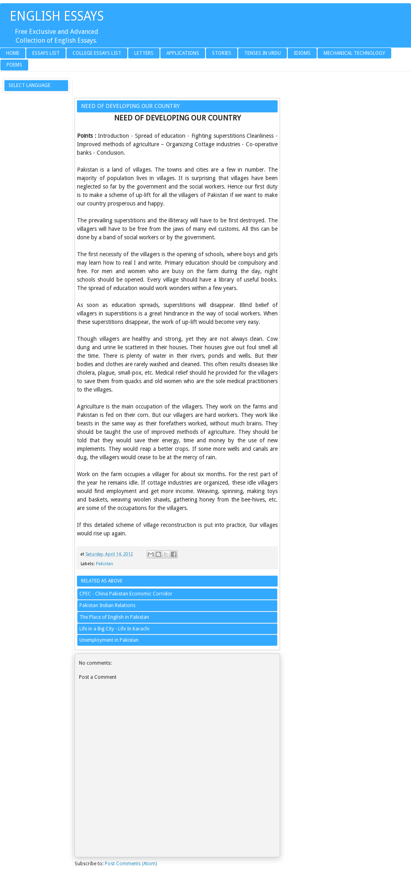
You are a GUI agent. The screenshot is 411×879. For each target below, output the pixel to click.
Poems (14, 65)
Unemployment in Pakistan (109, 640)
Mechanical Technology (354, 53)
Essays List (46, 53)
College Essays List (97, 53)
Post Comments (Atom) (131, 864)
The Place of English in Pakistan (114, 617)
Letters (144, 53)
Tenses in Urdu (262, 53)
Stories (221, 53)
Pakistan (104, 563)
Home (12, 53)
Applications (182, 53)
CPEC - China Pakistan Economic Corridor (125, 594)
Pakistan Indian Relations (107, 605)
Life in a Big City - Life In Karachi (114, 629)
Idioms (302, 53)
